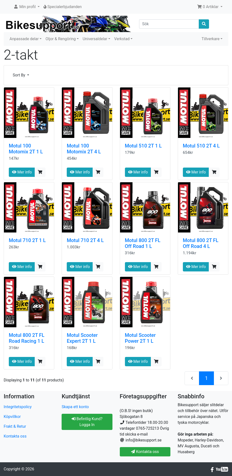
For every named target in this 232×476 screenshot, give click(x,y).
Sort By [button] (19, 75)
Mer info (22, 172)
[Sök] (169, 24)
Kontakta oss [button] (145, 451)
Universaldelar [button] (95, 39)
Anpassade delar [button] (24, 39)
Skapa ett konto (75, 406)
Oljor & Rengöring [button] (60, 39)
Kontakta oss (15, 436)
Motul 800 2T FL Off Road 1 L (143, 243)
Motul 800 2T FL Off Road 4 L (201, 243)
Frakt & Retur (15, 426)
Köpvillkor (12, 416)
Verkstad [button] (122, 39)
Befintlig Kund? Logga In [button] (87, 421)
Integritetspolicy (18, 406)
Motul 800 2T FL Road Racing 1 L (26, 338)
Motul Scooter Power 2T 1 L (140, 338)
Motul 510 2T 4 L (201, 146)
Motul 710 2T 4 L (85, 240)
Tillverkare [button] (211, 39)
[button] (26, 7)
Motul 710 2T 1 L (27, 240)
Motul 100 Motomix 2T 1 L (26, 149)
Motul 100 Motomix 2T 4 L (84, 149)
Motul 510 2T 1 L (143, 146)
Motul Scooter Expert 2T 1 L (82, 338)
